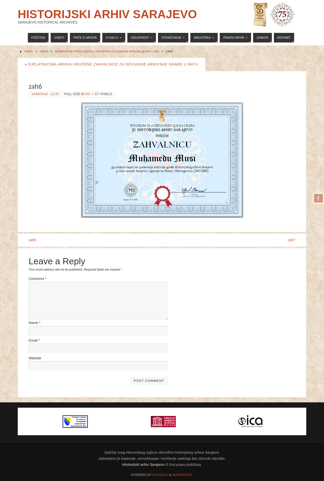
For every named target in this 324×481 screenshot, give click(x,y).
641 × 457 (92, 94)
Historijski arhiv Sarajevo (107, 14)
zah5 (32, 240)
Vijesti (44, 51)
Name (34, 323)
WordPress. (182, 475)
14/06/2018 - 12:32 (45, 94)
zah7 (291, 240)
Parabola (160, 475)
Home (28, 51)
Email (34, 340)
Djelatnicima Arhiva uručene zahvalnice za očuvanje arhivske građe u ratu (107, 51)
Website (35, 358)
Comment (37, 279)
